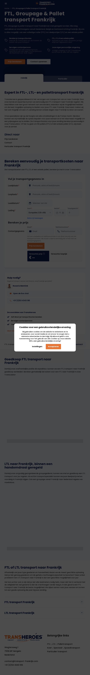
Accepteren (53, 346)
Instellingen (36, 346)
